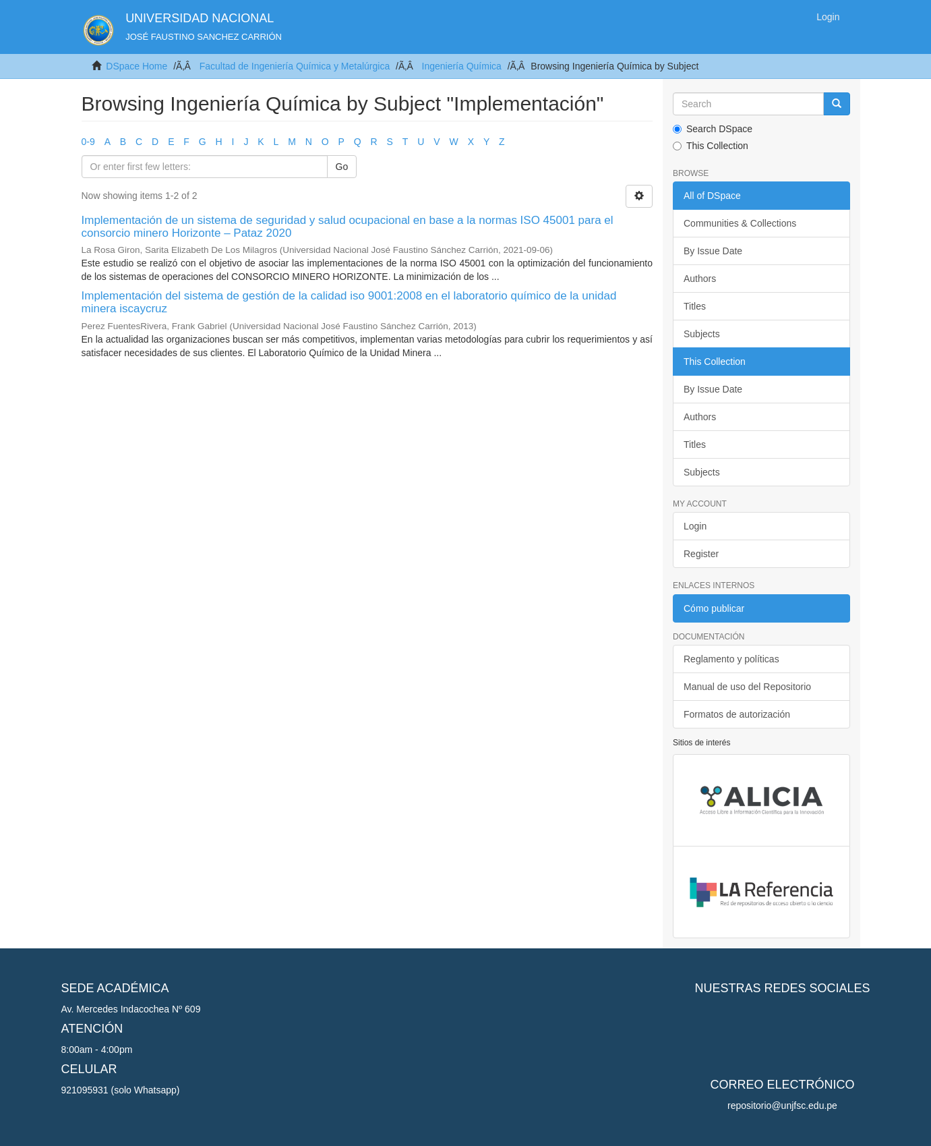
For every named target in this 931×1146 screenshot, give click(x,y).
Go (342, 166)
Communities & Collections (740, 223)
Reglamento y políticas (731, 659)
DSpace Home (136, 66)
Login (695, 526)
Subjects (702, 333)
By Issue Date (713, 251)
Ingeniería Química (462, 66)
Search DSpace (712, 128)
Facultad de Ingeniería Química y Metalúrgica (295, 66)
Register (701, 553)
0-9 (88, 141)
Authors (700, 278)
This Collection (710, 145)
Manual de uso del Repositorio (747, 686)
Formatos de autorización (737, 714)
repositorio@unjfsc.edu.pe (782, 1105)
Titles (695, 306)
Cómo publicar (714, 608)
